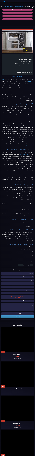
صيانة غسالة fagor (14, 118)
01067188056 (9, 7)
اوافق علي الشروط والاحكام (17, 313)
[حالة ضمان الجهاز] (17, 301)
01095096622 (19, 7)
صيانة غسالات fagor (17, 76)
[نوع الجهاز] (17, 290)
